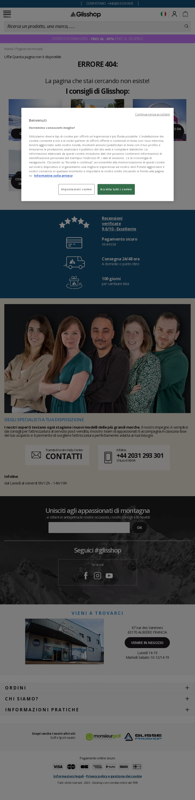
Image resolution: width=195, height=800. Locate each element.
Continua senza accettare (152, 114)
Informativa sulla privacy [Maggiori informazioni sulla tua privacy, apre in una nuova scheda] (53, 175)
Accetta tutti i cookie (116, 189)
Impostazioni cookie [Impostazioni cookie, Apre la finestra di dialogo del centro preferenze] (76, 189)
